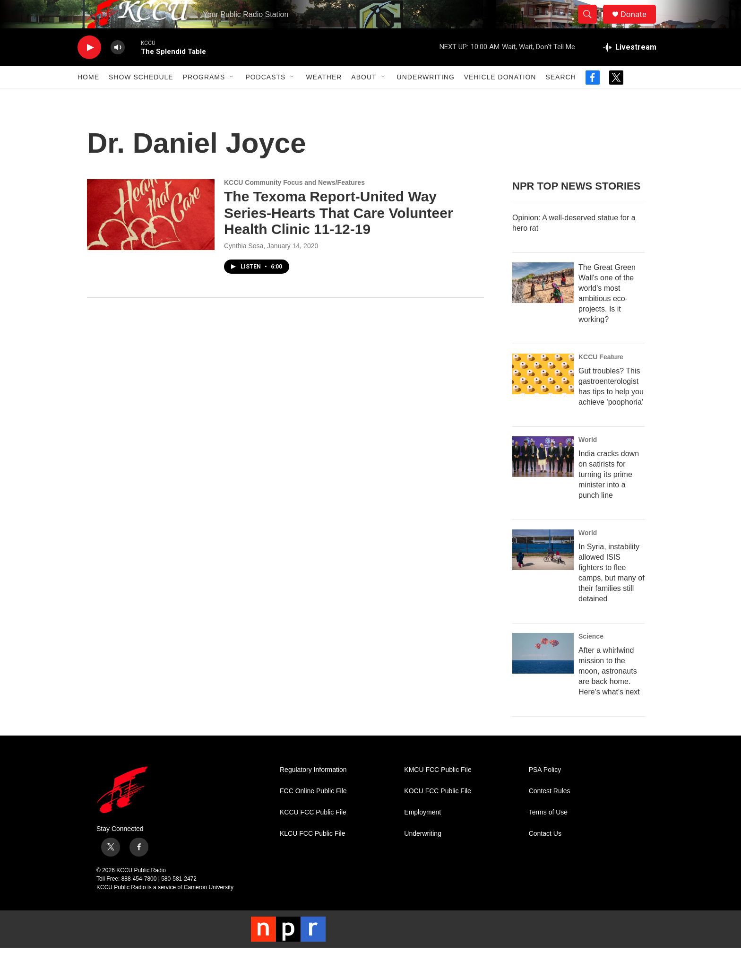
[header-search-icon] (591, 25)
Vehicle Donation (500, 98)
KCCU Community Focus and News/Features (294, 204)
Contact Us (545, 854)
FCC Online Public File (313, 812)
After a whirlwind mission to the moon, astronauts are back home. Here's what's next (609, 692)
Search (560, 98)
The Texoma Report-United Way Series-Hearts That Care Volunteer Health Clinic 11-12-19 (338, 234)
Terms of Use (548, 833)
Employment (422, 833)
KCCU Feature (600, 378)
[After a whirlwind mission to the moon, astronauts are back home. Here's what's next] (543, 674)
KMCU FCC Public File (437, 791)
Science (590, 657)
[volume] (118, 68)
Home (88, 98)
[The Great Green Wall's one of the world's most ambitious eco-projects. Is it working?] (543, 304)
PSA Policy (545, 791)
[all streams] (629, 68)
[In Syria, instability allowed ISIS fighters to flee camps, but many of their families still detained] (543, 571)
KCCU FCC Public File (313, 833)
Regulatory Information (313, 791)
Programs (204, 98)
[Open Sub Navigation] (232, 98)
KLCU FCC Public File (312, 854)
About (363, 98)
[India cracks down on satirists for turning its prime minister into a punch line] (543, 478)
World (587, 461)
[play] (89, 68)
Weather (324, 98)
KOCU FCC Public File (437, 812)
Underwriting (426, 98)
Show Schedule (141, 98)
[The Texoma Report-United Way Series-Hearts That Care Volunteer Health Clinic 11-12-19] (151, 235)
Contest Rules (549, 812)
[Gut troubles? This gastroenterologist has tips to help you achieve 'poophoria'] (543, 395)
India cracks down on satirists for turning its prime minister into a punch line (608, 495)
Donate (639, 25)
